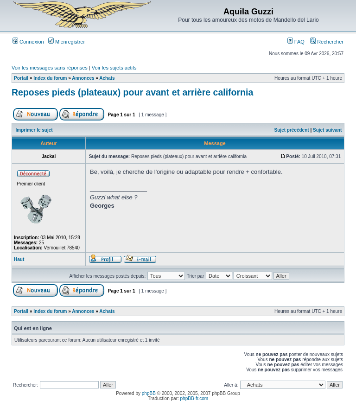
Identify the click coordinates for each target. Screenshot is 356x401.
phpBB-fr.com (194, 398)
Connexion (28, 42)
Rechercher (326, 42)
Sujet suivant (327, 130)
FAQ (296, 42)
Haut (19, 259)
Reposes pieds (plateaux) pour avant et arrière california (132, 92)
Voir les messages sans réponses (50, 67)
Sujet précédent (291, 130)
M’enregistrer (66, 42)
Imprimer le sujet (34, 130)
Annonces (83, 78)
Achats (106, 78)
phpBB (149, 393)
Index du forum (50, 78)
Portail (21, 78)
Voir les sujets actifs (114, 67)
